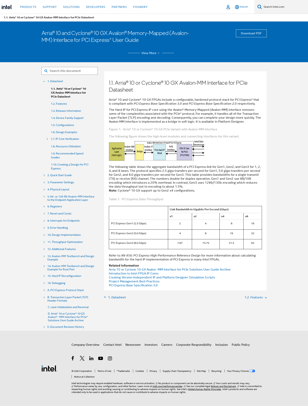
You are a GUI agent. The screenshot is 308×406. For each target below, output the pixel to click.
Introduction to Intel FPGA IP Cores (133, 273)
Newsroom (133, 345)
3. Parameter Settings (60, 182)
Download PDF (251, 33)
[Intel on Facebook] (73, 359)
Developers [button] (95, 7)
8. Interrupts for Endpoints (63, 220)
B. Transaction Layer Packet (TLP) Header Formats (67, 299)
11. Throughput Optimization (65, 242)
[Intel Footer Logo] (49, 368)
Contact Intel (112, 345)
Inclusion (221, 345)
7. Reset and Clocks (59, 213)
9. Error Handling (57, 227)
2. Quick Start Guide (59, 175)
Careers (166, 345)
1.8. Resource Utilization (66, 146)
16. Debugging (56, 283)
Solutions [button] (71, 7)
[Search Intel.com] (285, 6)
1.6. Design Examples (64, 132)
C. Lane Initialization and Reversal (68, 307)
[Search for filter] (69, 71)
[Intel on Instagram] (110, 359)
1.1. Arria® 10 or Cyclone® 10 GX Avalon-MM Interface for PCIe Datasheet (68, 93)
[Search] (259, 6)
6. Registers (54, 206)
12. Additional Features (61, 249)
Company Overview (85, 345)
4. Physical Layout (58, 189)
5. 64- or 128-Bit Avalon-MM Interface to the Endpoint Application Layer (70, 198)
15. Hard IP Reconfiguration (64, 276)
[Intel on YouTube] (101, 359)
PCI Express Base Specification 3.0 (133, 285)
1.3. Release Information (66, 111)
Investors (151, 345)
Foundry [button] (140, 7)
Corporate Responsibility (193, 345)
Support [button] (50, 7)
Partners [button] (119, 7)
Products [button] (28, 7)
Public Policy (241, 345)
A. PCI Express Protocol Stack (65, 290)
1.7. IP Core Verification (65, 139)
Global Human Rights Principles (204, 389)
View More (151, 53)
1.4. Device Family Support (67, 118)
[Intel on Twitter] (82, 359)
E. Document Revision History (65, 327)
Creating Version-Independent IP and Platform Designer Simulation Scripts (162, 277)
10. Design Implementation (64, 235)
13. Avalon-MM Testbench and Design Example (70, 258)
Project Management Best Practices (134, 281)
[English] (241, 7)
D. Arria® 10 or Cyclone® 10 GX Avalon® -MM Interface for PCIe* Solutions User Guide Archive (68, 317)
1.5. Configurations (62, 125)
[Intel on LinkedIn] (92, 359)
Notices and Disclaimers (223, 386)
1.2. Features (59, 103)
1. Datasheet (55, 81)
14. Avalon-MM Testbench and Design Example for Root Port (70, 267)
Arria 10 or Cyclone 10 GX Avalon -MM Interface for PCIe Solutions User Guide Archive (170, 270)
